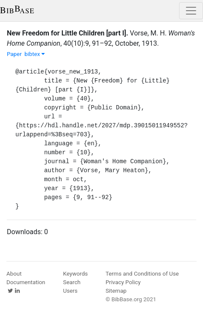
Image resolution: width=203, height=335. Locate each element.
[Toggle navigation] (191, 10)
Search (72, 282)
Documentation (25, 282)
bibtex (34, 54)
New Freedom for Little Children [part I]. (67, 33)
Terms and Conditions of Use (142, 273)
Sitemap (116, 291)
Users (70, 291)
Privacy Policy (123, 282)
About (14, 273)
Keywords (75, 273)
